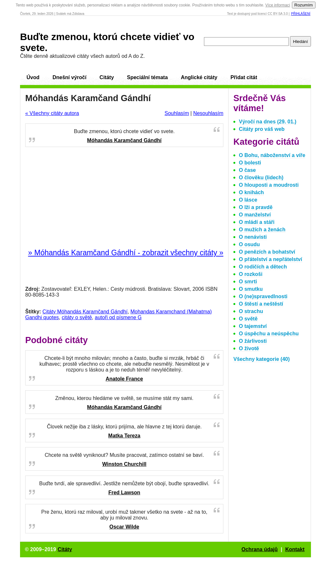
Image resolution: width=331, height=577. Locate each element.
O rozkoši (250, 274)
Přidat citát (243, 77)
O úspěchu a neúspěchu (269, 333)
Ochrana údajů (259, 549)
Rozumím (303, 5)
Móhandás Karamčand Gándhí (124, 140)
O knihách (251, 192)
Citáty (107, 77)
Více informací (277, 5)
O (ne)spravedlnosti (263, 296)
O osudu (249, 244)
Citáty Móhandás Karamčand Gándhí (84, 311)
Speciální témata (147, 77)
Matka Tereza (124, 435)
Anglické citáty (199, 77)
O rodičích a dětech (263, 266)
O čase (247, 170)
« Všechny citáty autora (52, 113)
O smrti (248, 281)
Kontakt (294, 549)
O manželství (255, 214)
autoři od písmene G (118, 317)
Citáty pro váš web (261, 129)
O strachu (251, 311)
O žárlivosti (253, 341)
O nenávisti (253, 237)
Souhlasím (177, 113)
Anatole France (124, 379)
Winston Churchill (124, 464)
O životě (249, 348)
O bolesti (250, 162)
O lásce (248, 200)
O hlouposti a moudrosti (269, 185)
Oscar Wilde (124, 527)
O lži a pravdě (255, 207)
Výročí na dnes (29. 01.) (267, 121)
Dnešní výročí (69, 77)
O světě (248, 318)
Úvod (33, 77)
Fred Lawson (124, 492)
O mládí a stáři (256, 222)
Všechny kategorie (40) (261, 359)
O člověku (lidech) (261, 177)
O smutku (251, 289)
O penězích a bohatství (267, 252)
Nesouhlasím (208, 113)
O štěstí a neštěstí (261, 304)
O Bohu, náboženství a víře (272, 155)
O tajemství (253, 326)
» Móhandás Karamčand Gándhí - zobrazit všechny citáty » (125, 252)
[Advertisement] (124, 198)
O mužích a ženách (262, 229)
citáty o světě (77, 317)
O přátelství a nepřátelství (270, 259)
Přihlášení (300, 14)
